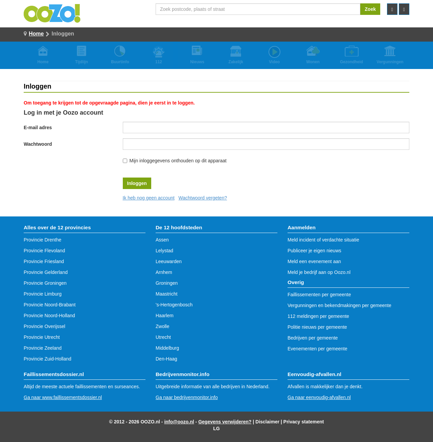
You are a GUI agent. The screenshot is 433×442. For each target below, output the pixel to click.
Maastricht (167, 294)
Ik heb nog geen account (149, 198)
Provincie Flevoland (44, 250)
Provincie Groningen (45, 283)
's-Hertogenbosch (174, 304)
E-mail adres (38, 127)
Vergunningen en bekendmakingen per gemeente (339, 305)
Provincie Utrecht (42, 337)
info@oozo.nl (179, 421)
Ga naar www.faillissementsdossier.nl (63, 397)
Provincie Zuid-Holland (47, 359)
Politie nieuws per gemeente (317, 327)
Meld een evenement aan (314, 261)
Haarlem (165, 315)
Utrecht (163, 337)
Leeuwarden (169, 261)
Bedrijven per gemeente (313, 338)
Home (36, 34)
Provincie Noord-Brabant (49, 304)
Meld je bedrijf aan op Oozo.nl (319, 272)
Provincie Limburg (43, 294)
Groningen (167, 283)
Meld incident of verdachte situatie (323, 239)
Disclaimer (267, 421)
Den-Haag (166, 359)
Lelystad (164, 250)
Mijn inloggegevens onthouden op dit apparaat (178, 160)
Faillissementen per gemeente (319, 294)
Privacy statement (303, 421)
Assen (162, 239)
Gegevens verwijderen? (224, 421)
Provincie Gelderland (46, 272)
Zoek (370, 9)
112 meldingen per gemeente (318, 316)
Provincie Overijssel (44, 326)
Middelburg (167, 348)
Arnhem (164, 272)
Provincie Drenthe (42, 239)
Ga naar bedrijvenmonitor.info (187, 397)
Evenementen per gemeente (317, 348)
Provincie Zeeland (43, 348)
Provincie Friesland (44, 261)
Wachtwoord (38, 144)
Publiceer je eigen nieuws (314, 250)
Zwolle (162, 326)
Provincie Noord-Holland (49, 315)
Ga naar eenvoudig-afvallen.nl (319, 397)
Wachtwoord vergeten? (203, 198)
